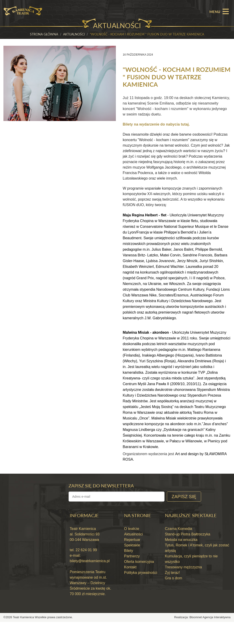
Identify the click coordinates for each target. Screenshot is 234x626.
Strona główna (44, 34)
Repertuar (132, 544)
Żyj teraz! (172, 577)
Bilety (128, 555)
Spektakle (132, 549)
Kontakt (130, 571)
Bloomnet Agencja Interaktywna (210, 621)
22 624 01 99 (85, 554)
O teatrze (131, 533)
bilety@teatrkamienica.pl (90, 565)
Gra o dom (173, 582)
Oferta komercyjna (139, 566)
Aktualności (74, 34)
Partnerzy (132, 560)
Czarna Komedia (178, 533)
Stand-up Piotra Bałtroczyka (187, 538)
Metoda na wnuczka (181, 544)
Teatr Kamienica (24, 621)
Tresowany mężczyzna (183, 571)
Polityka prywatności (140, 577)
